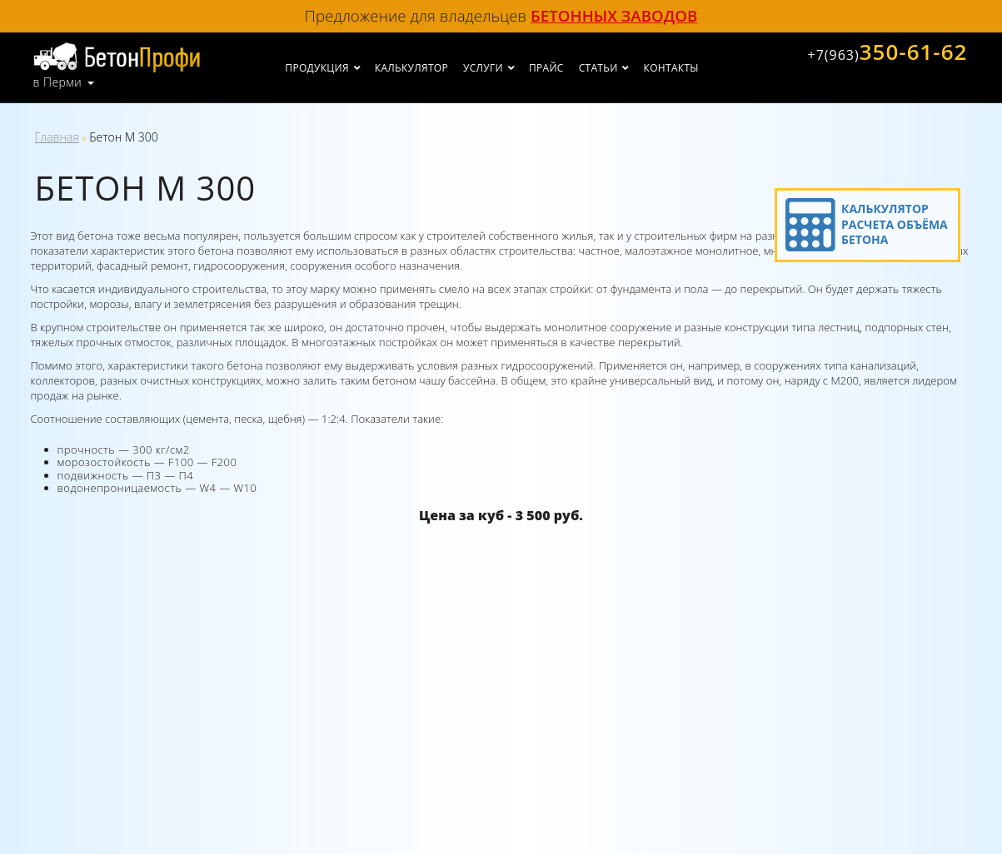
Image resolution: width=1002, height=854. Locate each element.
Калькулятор (411, 68)
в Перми (57, 82)
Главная (57, 137)
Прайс (546, 68)
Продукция (316, 68)
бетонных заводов (614, 15)
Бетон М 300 (123, 137)
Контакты (671, 68)
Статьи (598, 68)
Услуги (483, 68)
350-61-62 (887, 51)
